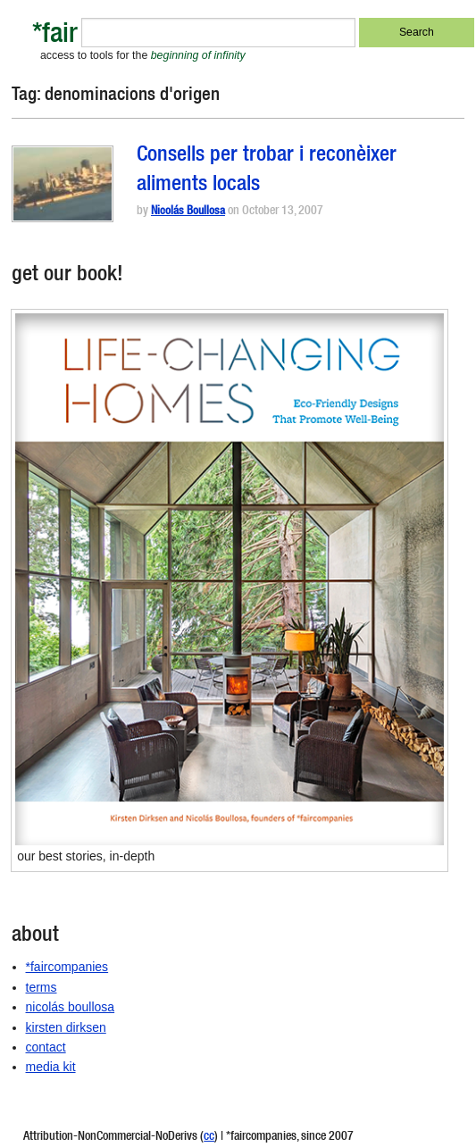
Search (416, 32)
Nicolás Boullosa (188, 212)
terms (41, 987)
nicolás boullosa (70, 1007)
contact (46, 1047)
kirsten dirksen (66, 1027)
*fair (55, 36)
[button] (62, 183)
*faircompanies (67, 967)
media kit (51, 1067)
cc (209, 1137)
